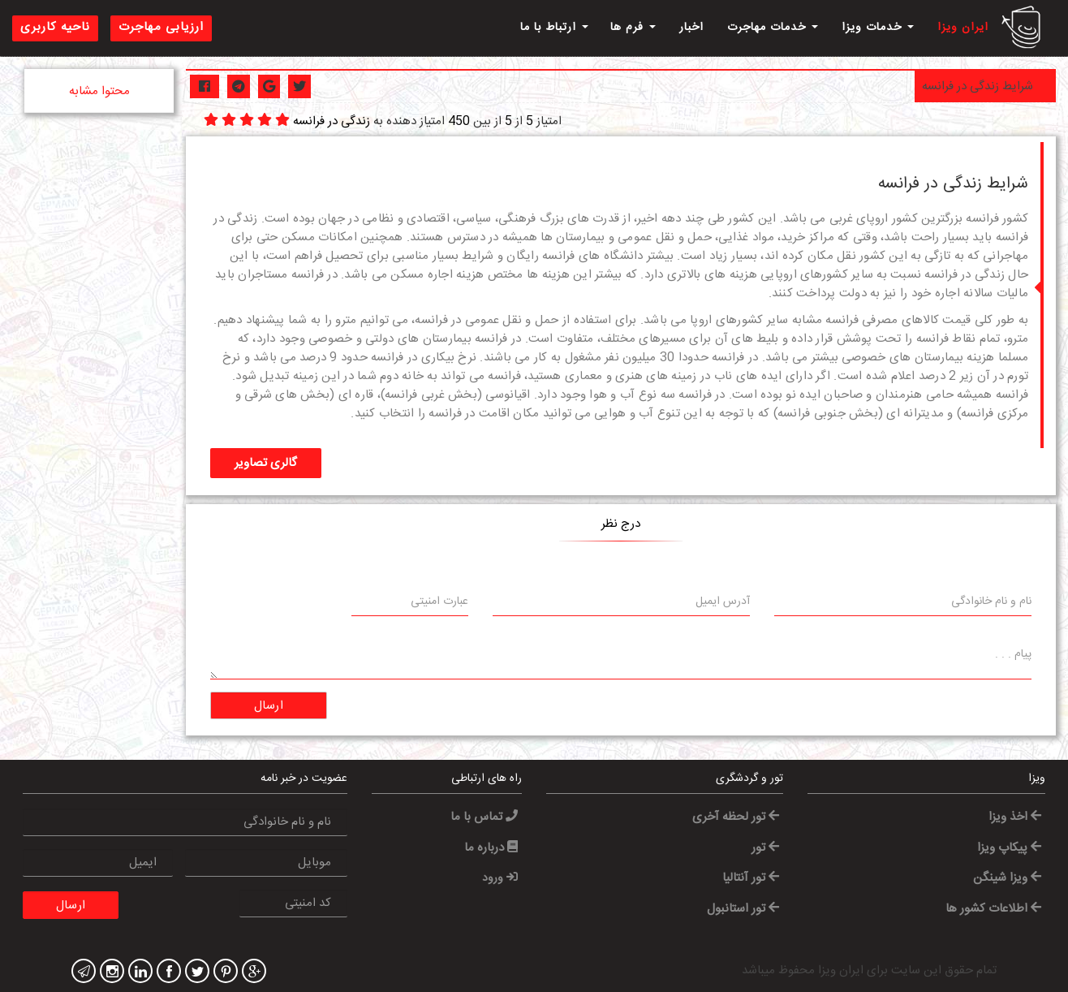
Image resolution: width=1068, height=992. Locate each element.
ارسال (269, 706)
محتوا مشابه (99, 91)
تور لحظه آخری (735, 817)
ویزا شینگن (1007, 878)
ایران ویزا (962, 27)
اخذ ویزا (1014, 817)
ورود (500, 878)
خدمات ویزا (878, 27)
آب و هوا (612, 395)
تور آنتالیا (750, 878)
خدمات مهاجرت (772, 27)
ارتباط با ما (554, 27)
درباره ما (491, 848)
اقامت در (487, 413)
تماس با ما (484, 817)
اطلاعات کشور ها (993, 909)
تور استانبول (743, 909)
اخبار (691, 27)
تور (765, 848)
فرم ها (633, 27)
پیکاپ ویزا (1009, 848)
